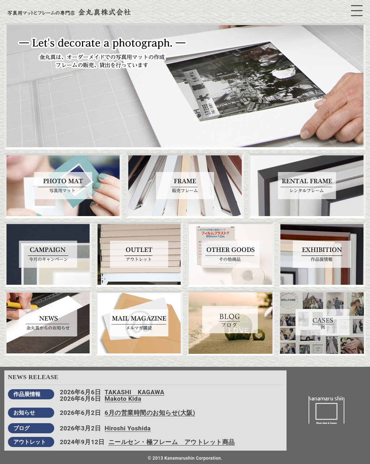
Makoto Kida (123, 398)
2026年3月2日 (80, 428)
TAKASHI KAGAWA (134, 392)
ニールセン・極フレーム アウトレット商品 (171, 442)
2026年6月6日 (80, 392)
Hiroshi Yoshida (128, 428)
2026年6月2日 (80, 412)
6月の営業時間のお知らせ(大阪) (150, 412)
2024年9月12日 (82, 442)
